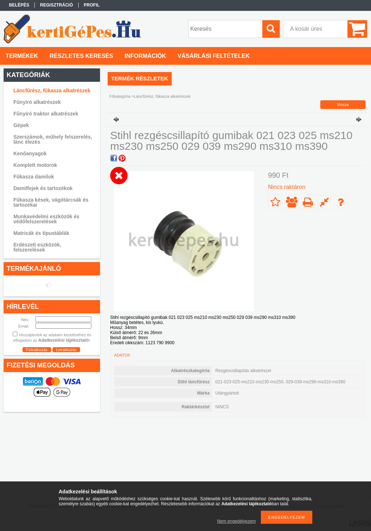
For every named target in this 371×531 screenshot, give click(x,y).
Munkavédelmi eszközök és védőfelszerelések (46, 219)
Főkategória (119, 96)
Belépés (19, 5)
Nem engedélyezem (236, 521)
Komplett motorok (35, 165)
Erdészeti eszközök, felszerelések (37, 247)
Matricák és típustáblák (41, 233)
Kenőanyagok (30, 153)
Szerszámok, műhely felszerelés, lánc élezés (52, 139)
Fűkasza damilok (33, 177)
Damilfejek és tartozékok (42, 188)
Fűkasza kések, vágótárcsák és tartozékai (50, 202)
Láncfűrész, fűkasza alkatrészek (51, 90)
